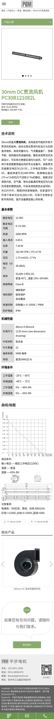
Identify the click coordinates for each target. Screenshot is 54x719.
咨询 (10, 122)
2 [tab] (25, 76)
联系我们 (27, 645)
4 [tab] (31, 76)
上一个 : (14, 522)
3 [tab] (28, 76)
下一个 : (42, 522)
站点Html (23, 691)
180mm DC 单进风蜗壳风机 (27, 589)
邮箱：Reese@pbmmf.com (14, 676)
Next (51, 564)
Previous (2, 564)
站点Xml (30, 691)
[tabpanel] (27, 53)
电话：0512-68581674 (12, 672)
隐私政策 (14, 691)
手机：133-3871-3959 (12, 668)
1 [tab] (23, 76)
